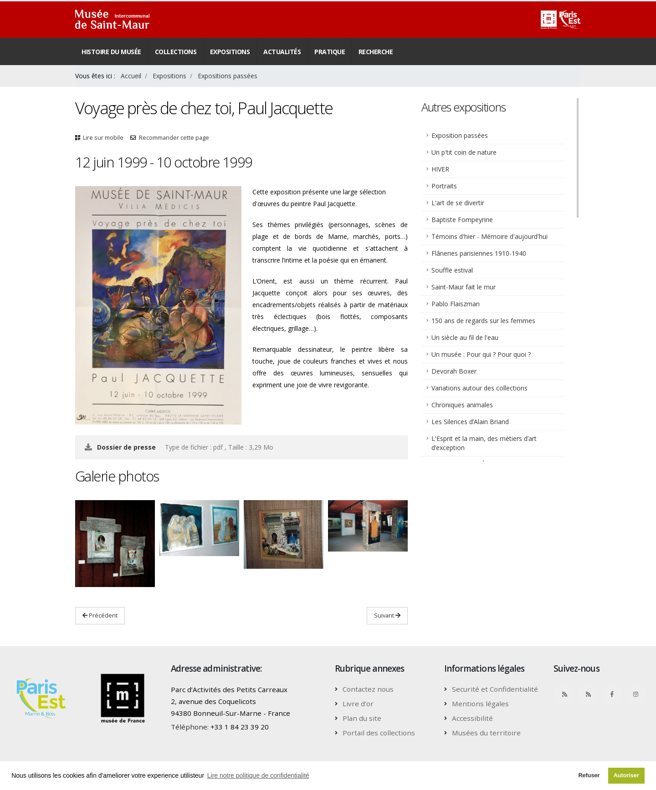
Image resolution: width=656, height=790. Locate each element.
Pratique (329, 51)
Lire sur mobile (103, 138)
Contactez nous (368, 689)
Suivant (387, 615)
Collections (176, 51)
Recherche (376, 51)
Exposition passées (459, 135)
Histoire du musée (111, 51)
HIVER (440, 169)
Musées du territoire (486, 732)
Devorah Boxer (454, 371)
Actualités (282, 51)
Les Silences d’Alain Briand (470, 421)
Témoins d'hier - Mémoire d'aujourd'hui (489, 236)
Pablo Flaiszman (455, 303)
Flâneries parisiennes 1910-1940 (478, 253)
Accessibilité (472, 718)
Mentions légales (480, 703)
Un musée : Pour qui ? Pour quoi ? (481, 354)
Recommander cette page (174, 138)
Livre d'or (358, 703)
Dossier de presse (127, 447)
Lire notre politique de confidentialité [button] (258, 775)
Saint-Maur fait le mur (463, 287)
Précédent (100, 615)
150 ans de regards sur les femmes (483, 320)
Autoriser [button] (626, 775)
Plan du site (362, 718)
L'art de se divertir (457, 202)
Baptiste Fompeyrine (462, 219)
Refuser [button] (589, 775)
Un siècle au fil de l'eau (464, 337)
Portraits (444, 186)
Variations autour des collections (479, 388)
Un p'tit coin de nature (464, 152)
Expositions (230, 51)
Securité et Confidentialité (495, 689)
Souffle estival (452, 270)
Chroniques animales (462, 404)
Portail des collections (379, 732)
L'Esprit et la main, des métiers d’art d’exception (484, 443)
